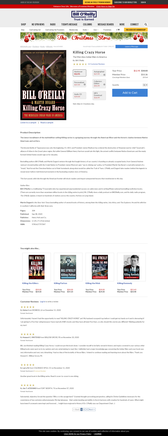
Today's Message (69, 24)
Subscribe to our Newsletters (125, 2)
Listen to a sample (28, 122)
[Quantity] (145, 85)
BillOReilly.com (25, 46)
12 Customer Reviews (96, 64)
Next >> (92, 409)
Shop (23, 24)
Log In (42, 302)
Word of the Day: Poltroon (29, 2)
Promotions (107, 29)
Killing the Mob (93, 283)
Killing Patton (60, 283)
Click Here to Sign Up (105, 6)
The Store (35, 46)
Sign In (143, 2)
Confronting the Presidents (54, 29)
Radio (53, 24)
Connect (134, 24)
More (122, 24)
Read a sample (46, 122)
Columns (87, 24)
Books (86, 29)
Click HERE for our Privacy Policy (77, 434)
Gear (96, 29)
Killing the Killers (30, 283)
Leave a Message (131, 46)
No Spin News (38, 24)
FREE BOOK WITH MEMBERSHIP (136, 29)
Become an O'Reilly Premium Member (97, 2)
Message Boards (106, 24)
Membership (73, 29)
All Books (49, 46)
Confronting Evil (34, 29)
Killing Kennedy (124, 283)
